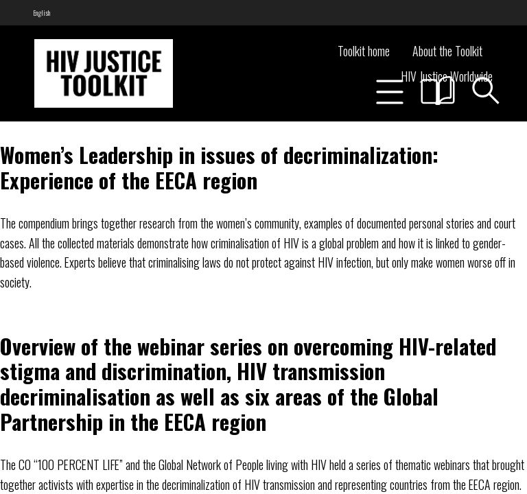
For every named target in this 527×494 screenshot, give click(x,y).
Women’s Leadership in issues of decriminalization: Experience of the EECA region (219, 167)
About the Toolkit (447, 51)
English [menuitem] (41, 13)
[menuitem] (41, 12)
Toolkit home (364, 51)
